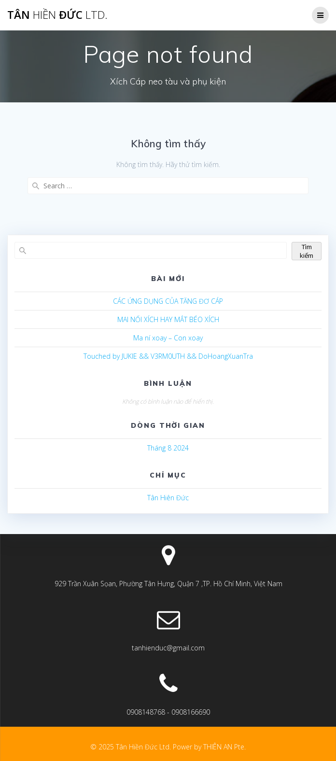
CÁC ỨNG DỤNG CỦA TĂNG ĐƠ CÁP (168, 301)
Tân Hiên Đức (168, 497)
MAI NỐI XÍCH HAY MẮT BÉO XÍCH (168, 319)
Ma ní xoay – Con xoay (168, 337)
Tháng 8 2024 (168, 447)
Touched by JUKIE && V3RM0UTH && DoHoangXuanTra (168, 356)
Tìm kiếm (306, 251)
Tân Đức (57, 15)
